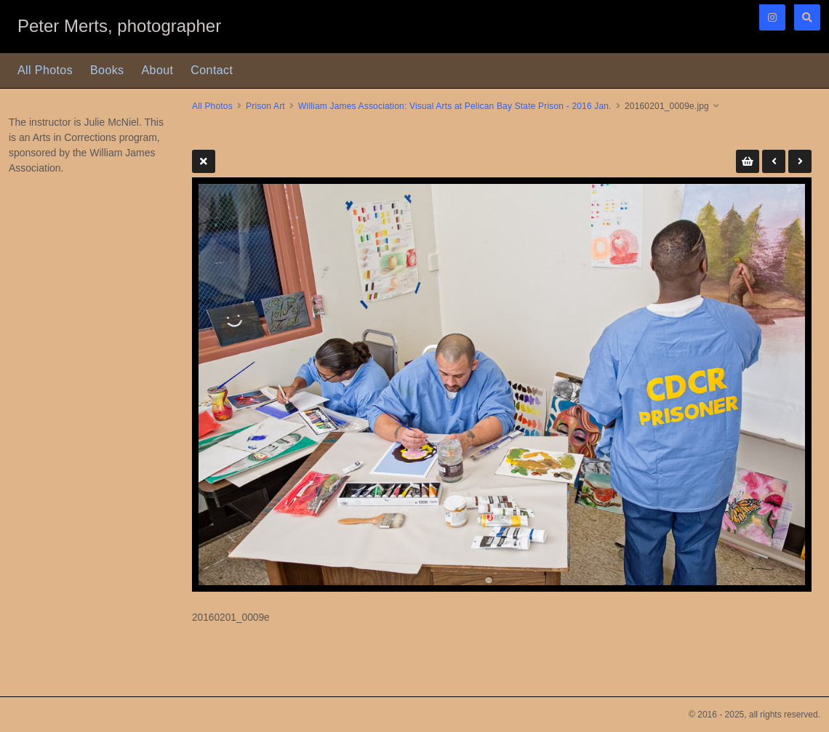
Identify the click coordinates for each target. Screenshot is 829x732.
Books (107, 70)
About (158, 70)
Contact (212, 70)
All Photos (45, 70)
